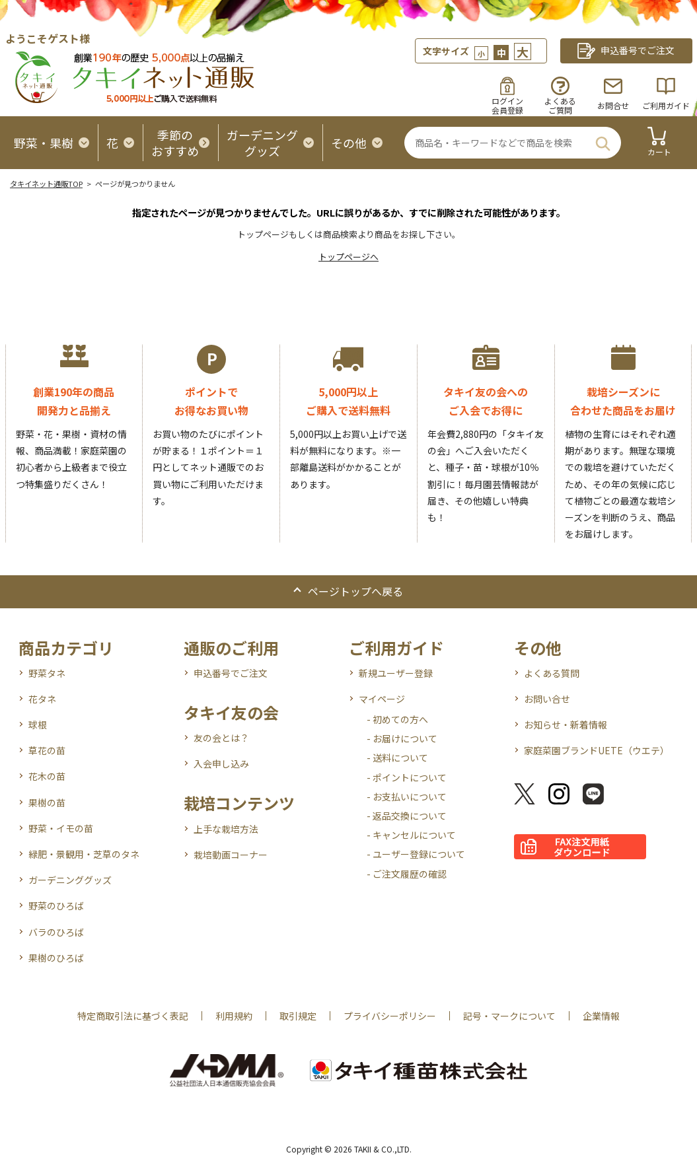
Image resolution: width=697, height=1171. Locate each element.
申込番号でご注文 (231, 673)
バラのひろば (56, 932)
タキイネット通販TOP (46, 183)
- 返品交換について (407, 815)
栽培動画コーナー (231, 854)
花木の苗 (46, 776)
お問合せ (613, 105)
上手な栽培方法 (226, 828)
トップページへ (348, 256)
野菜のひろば (56, 905)
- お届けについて (402, 738)
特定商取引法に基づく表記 (132, 1015)
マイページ (382, 698)
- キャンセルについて (411, 834)
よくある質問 (551, 673)
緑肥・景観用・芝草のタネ (83, 854)
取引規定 (297, 1015)
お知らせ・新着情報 (565, 724)
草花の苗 (46, 750)
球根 (37, 724)
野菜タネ (46, 673)
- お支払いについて (407, 796)
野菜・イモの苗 (60, 828)
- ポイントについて (407, 777)
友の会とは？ (221, 737)
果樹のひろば (56, 957)
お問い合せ (547, 698)
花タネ (42, 698)
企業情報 (601, 1015)
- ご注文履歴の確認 (407, 873)
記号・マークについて (509, 1015)
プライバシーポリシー (390, 1015)
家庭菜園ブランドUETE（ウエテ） (596, 750)
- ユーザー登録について (416, 854)
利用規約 (233, 1015)
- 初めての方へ (397, 719)
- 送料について (397, 757)
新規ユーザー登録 (396, 673)
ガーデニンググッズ (70, 879)
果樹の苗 (46, 802)
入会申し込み (221, 763)
